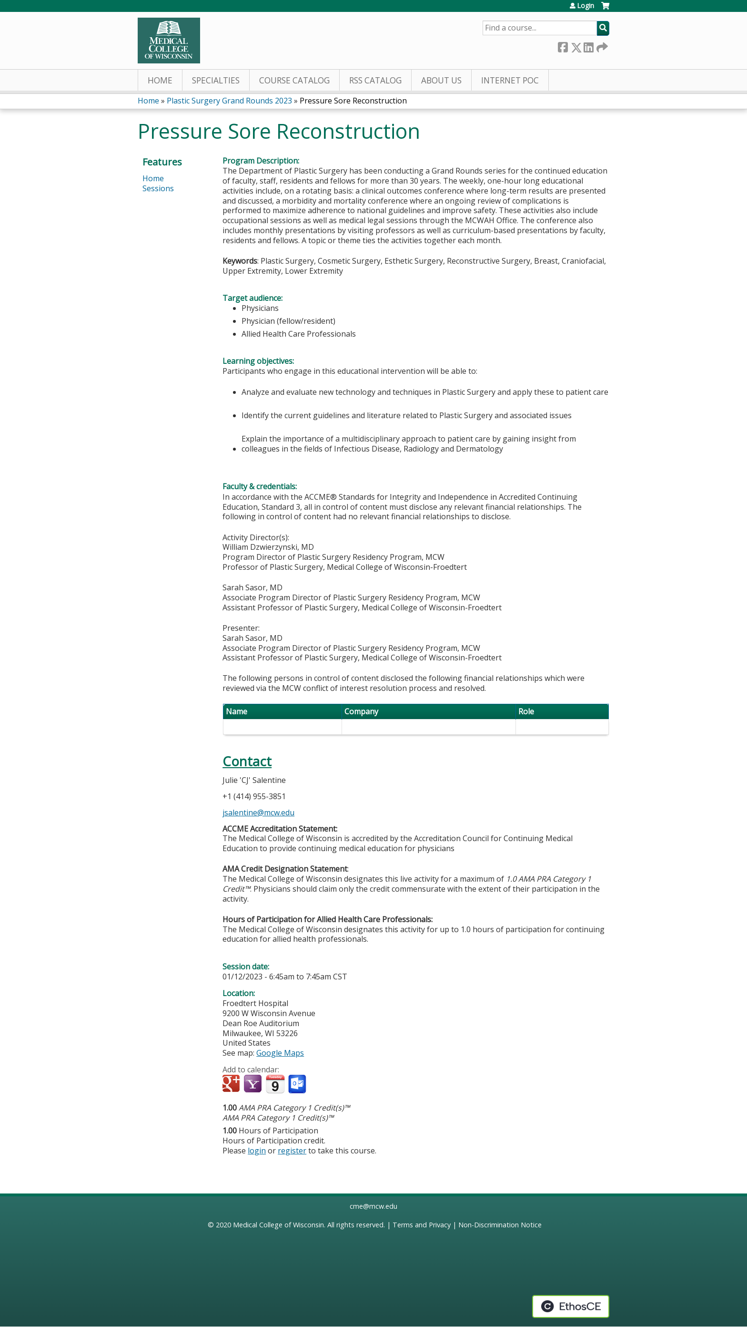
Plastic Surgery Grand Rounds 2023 (229, 100)
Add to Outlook (298, 1084)
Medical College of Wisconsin (278, 1224)
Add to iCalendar (275, 1083)
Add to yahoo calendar (253, 1084)
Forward (601, 45)
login (257, 1150)
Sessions (158, 188)
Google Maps (280, 1053)
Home (160, 80)
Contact (247, 761)
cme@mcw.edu (373, 1206)
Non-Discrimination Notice (500, 1224)
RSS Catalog (375, 80)
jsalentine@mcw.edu (258, 812)
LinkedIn (588, 45)
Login (585, 5)
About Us (441, 80)
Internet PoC (510, 80)
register (292, 1150)
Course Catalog (294, 80)
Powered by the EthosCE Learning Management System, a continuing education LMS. (570, 1306)
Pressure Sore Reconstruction (353, 100)
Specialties (216, 80)
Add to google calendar (232, 1084)
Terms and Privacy (422, 1224)
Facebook (562, 45)
